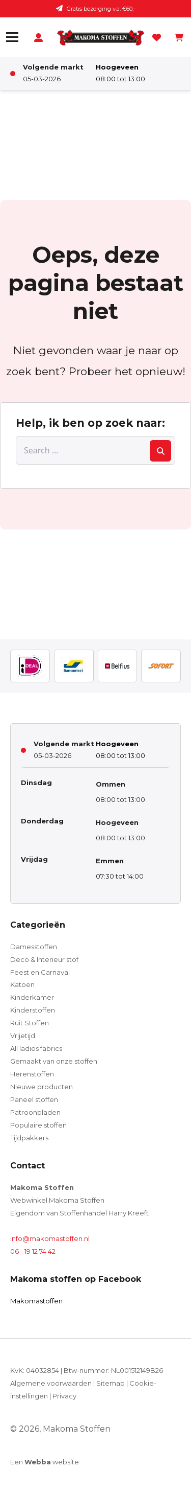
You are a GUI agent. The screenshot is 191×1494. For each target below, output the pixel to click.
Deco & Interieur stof (44, 959)
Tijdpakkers (29, 1138)
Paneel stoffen (34, 1099)
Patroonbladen (35, 1112)
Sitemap (110, 1383)
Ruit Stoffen (29, 1023)
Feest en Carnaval (40, 972)
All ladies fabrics (36, 1048)
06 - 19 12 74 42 (33, 1251)
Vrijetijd (22, 1035)
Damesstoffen (33, 947)
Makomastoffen (36, 1301)
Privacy (64, 1396)
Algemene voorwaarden (51, 1383)
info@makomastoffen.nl (50, 1238)
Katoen (22, 984)
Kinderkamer (32, 997)
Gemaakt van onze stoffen (53, 1061)
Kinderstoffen (32, 1010)
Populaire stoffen (38, 1125)
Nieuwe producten (41, 1087)
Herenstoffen (32, 1074)
